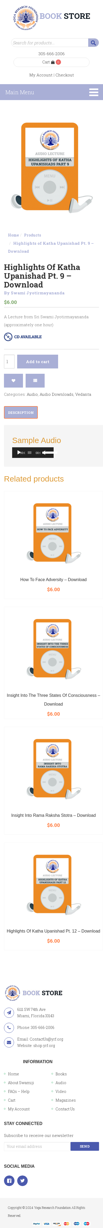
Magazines (65, 1100)
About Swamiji (21, 1082)
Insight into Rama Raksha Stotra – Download (53, 815)
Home (13, 235)
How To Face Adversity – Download (53, 579)
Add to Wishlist (13, 381)
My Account (41, 75)
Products (32, 235)
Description (21, 412)
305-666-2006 (52, 53)
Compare (35, 381)
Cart (48, 62)
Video (60, 1091)
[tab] (21, 412)
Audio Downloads (56, 394)
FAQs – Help (19, 1091)
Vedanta (83, 394)
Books (61, 1073)
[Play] (19, 452)
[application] (33, 452)
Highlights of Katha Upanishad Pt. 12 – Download (53, 931)
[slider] (29, 452)
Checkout (64, 75)
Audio (32, 394)
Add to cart (37, 361)
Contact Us (65, 1108)
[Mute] (44, 452)
